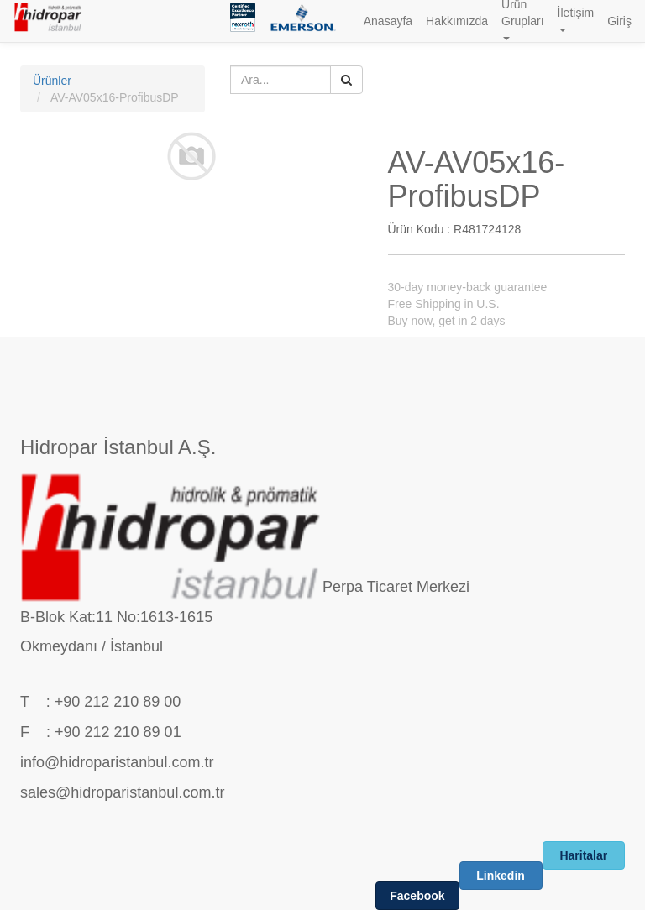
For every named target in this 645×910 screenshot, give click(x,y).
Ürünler (52, 80)
